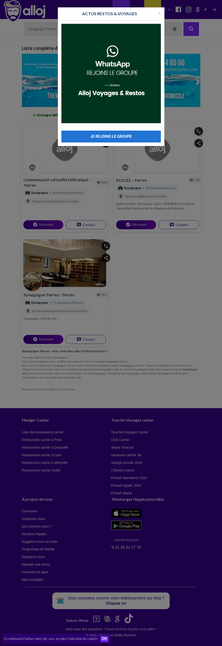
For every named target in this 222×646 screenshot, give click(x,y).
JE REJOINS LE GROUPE (111, 136)
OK (105, 639)
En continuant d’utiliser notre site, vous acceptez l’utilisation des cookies (51, 639)
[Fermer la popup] (159, 12)
